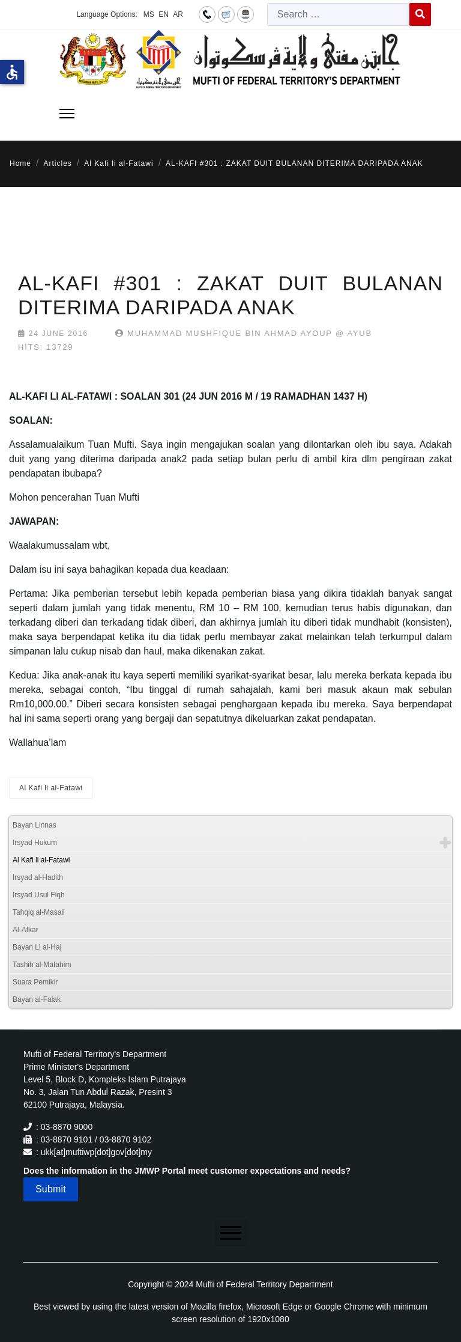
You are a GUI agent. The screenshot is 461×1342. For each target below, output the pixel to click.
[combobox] (338, 14)
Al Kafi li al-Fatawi (51, 788)
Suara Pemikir (35, 982)
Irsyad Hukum (35, 842)
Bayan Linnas (34, 825)
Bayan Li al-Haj (37, 947)
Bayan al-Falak (37, 999)
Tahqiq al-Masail (39, 912)
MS (148, 14)
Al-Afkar (25, 930)
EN (163, 14)
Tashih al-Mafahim (42, 964)
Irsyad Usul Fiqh (39, 895)
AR (178, 14)
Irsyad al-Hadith (38, 877)
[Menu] (66, 114)
